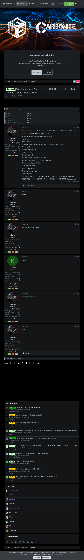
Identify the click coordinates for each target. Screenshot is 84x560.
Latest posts (13, 403)
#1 (78, 127)
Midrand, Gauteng (15, 284)
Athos (11, 517)
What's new (9, 4)
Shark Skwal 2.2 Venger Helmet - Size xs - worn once (28, 453)
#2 (78, 191)
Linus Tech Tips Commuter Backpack (24, 407)
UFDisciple (12, 530)
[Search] (80, 4)
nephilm (11, 521)
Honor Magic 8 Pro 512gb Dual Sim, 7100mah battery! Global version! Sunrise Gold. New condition (43, 430)
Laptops (11, 442)
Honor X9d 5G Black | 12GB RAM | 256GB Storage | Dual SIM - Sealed (33, 477)
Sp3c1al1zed (13, 512)
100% (15, 153)
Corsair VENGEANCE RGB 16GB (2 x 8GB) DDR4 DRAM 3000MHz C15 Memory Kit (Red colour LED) (43, 446)
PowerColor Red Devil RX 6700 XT (23, 461)
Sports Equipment (14, 411)
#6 (78, 326)
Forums (22, 4)
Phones (11, 419)
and (30, 185)
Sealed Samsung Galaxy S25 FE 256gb (24, 423)
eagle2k (11, 503)
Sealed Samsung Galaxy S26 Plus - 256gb (25, 469)
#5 (78, 293)
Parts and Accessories (15, 457)
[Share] (75, 127)
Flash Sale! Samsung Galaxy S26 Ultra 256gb (26, 415)
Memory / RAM (13, 450)
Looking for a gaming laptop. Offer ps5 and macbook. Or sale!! (32, 438)
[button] (14, 4)
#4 (78, 257)
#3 (78, 224)
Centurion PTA (15, 150)
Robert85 (10, 96)
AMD (10, 465)
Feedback (45, 4)
